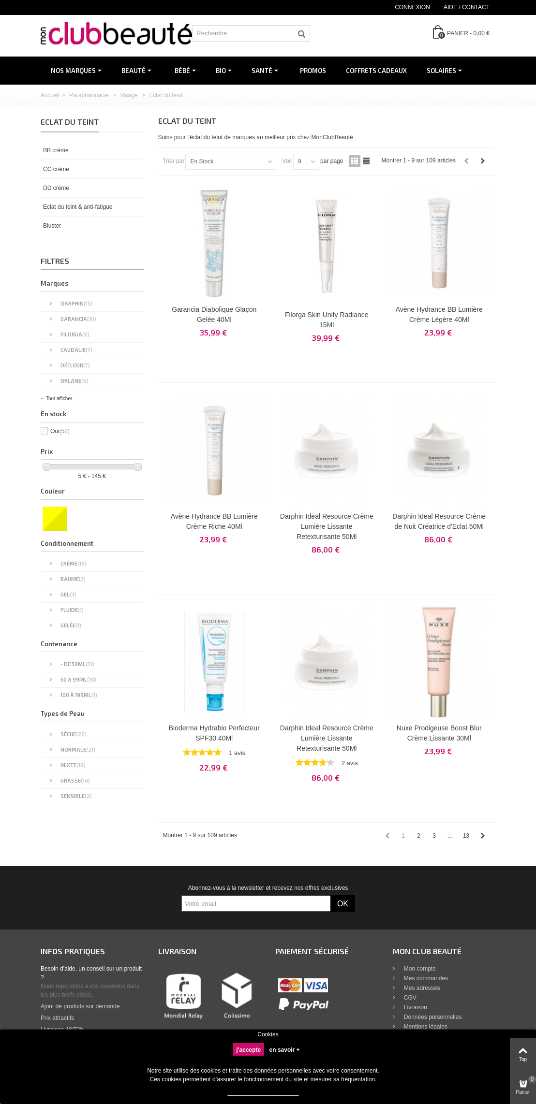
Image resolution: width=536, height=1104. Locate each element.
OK (342, 904)
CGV (409, 997)
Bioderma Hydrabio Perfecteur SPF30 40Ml (214, 733)
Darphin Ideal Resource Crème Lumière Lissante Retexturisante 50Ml (326, 526)
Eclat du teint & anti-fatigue (77, 206)
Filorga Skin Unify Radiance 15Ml (327, 320)
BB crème (56, 150)
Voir (287, 161)
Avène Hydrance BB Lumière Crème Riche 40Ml (214, 521)
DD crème (56, 188)
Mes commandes (425, 978)
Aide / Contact (467, 7)
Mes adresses (421, 988)
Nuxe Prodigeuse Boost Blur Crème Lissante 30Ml (439, 733)
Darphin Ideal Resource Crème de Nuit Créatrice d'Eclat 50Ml (439, 521)
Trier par (174, 161)
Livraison (414, 1007)
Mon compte (419, 968)
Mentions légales (424, 1026)
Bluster (52, 225)
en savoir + (284, 1049)
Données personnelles (432, 1017)
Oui (60, 431)
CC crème (56, 169)
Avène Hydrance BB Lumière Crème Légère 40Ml (439, 314)
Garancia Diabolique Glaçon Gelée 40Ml (214, 314)
